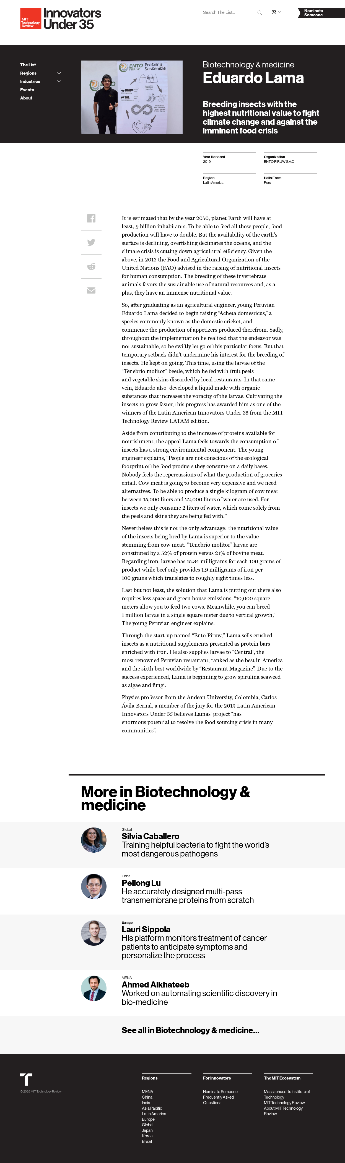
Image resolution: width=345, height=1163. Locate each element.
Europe (148, 1119)
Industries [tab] (40, 81)
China (147, 1097)
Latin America (154, 1113)
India (146, 1102)
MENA (147, 1091)
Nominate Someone (220, 1091)
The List (28, 65)
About (26, 98)
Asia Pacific (152, 1108)
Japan (147, 1130)
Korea (147, 1135)
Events (27, 90)
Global (147, 1124)
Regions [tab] (40, 73)
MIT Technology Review (46, 1091)
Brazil (147, 1141)
